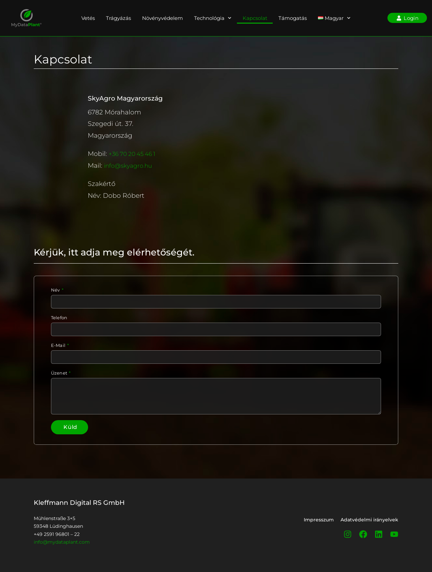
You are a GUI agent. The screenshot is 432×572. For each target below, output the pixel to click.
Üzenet (59, 373)
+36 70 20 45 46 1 (135, 153)
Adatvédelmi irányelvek (369, 521)
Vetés (88, 18)
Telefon (59, 317)
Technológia (213, 18)
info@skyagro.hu (131, 165)
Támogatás (292, 18)
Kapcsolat (255, 18)
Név (56, 290)
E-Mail (58, 345)
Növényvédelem (162, 18)
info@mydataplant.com (62, 543)
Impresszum (319, 521)
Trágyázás (118, 18)
